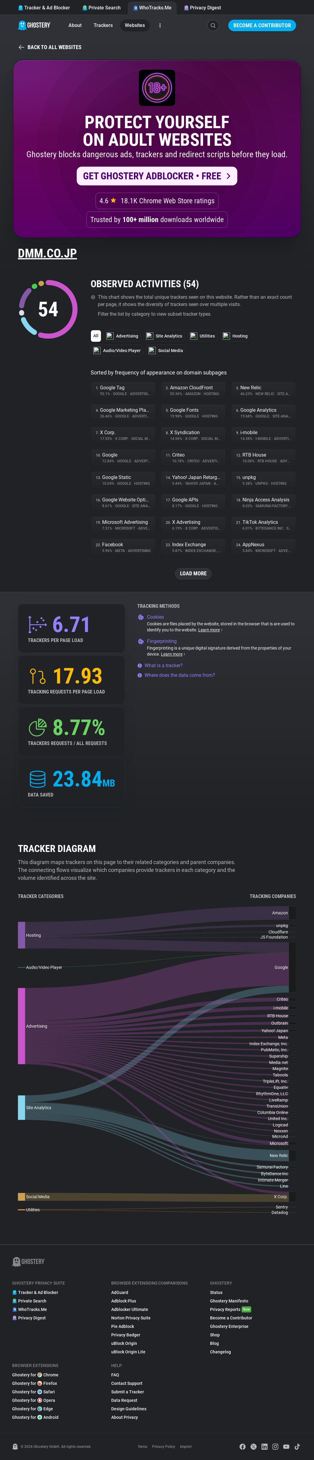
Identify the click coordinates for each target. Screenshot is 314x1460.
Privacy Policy (163, 1447)
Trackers (103, 25)
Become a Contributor (262, 25)
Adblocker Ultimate (129, 1309)
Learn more (210, 629)
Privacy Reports (230, 1309)
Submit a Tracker (127, 1391)
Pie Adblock (122, 1326)
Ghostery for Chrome (35, 1374)
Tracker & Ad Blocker (44, 8)
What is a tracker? (160, 665)
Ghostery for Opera (33, 1400)
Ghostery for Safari (33, 1391)
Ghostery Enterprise (229, 1326)
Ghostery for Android (35, 1417)
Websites (135, 25)
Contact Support (126, 1383)
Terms (142, 1447)
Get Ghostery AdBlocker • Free (152, 176)
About (75, 25)
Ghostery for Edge (32, 1408)
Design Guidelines (128, 1408)
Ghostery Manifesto (229, 1301)
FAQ (115, 1374)
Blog (214, 1343)
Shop (215, 1334)
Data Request (124, 1400)
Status (216, 1292)
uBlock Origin (124, 1343)
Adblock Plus (123, 1301)
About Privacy (124, 1417)
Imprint (186, 1447)
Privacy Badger (125, 1334)
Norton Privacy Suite (131, 1317)
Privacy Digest (202, 8)
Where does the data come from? (176, 675)
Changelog (220, 1351)
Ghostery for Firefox (34, 1383)
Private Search (101, 8)
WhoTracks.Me (152, 8)
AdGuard (119, 1292)
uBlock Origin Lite (128, 1351)
